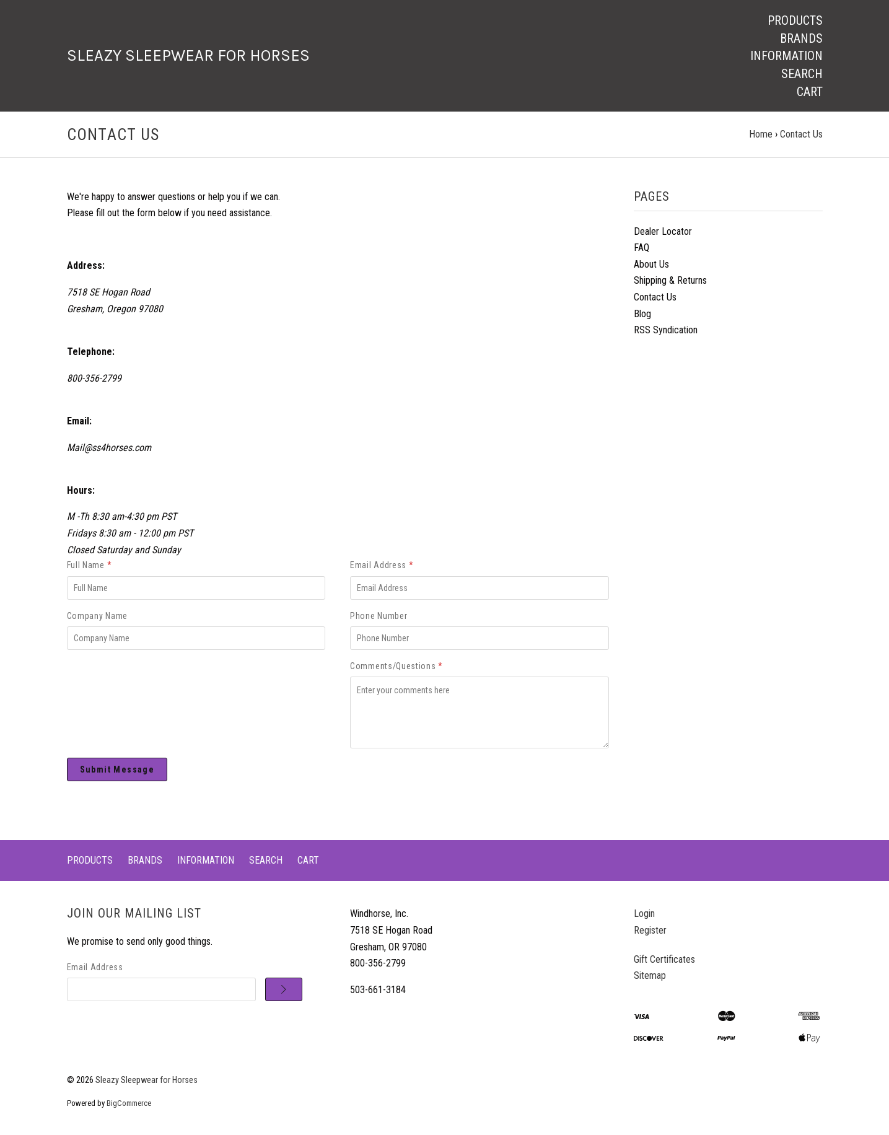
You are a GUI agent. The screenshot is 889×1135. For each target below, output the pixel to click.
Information (786, 55)
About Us (651, 264)
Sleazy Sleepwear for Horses (146, 1080)
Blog (642, 314)
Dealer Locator (663, 231)
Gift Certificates (664, 959)
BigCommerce (129, 1103)
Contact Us (655, 297)
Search (802, 73)
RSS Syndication (666, 330)
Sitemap (650, 975)
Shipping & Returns (670, 280)
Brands (801, 38)
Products (795, 20)
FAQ (641, 247)
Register (650, 930)
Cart (810, 91)
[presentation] (149, 683)
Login (644, 913)
